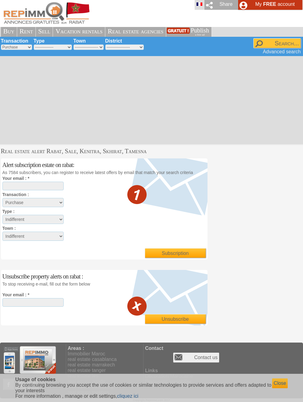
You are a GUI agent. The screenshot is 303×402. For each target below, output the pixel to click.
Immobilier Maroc (86, 353)
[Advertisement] (110, 99)
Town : (9, 228)
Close (280, 383)
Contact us (206, 357)
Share (226, 4)
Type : (8, 211)
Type (39, 41)
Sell (44, 31)
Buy (8, 31)
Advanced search (282, 51)
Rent (26, 31)
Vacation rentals (79, 31)
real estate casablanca (92, 359)
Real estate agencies (135, 31)
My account (275, 4)
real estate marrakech (91, 364)
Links (151, 370)
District (113, 41)
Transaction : (15, 194)
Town (79, 41)
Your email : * (15, 178)
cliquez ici (127, 396)
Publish (200, 31)
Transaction (14, 41)
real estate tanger (87, 370)
